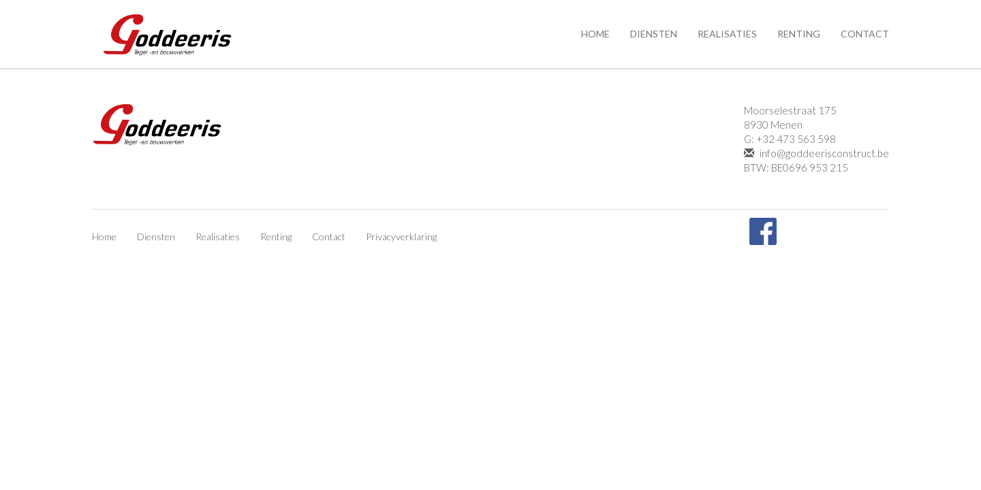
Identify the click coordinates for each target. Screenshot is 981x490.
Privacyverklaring (401, 236)
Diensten (653, 33)
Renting (798, 33)
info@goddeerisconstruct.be (816, 153)
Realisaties (727, 33)
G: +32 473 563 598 (790, 139)
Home (595, 33)
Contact (865, 33)
